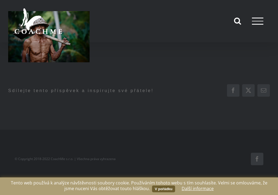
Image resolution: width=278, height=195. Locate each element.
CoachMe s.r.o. (62, 159)
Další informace (198, 188)
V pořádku (163, 189)
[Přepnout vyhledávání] (237, 21)
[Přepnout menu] (258, 21)
